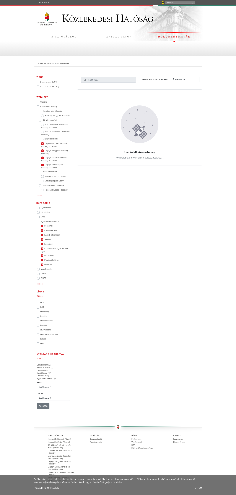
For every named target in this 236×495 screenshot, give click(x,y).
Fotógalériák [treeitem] (136, 439)
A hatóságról (64, 37)
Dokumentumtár (174, 36)
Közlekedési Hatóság (95, 18)
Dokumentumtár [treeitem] (96, 439)
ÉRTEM (198, 488)
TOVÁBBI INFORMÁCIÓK (46, 488)
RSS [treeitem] (133, 445)
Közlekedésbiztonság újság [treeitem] (142, 448)
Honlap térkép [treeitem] (179, 442)
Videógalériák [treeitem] (136, 442)
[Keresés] (176, 2)
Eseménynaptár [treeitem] (96, 442)
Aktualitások (119, 37)
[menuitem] (45, 2)
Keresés (43, 406)
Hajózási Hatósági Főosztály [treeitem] (59, 442)
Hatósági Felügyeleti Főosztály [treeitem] (60, 439)
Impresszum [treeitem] (178, 439)
